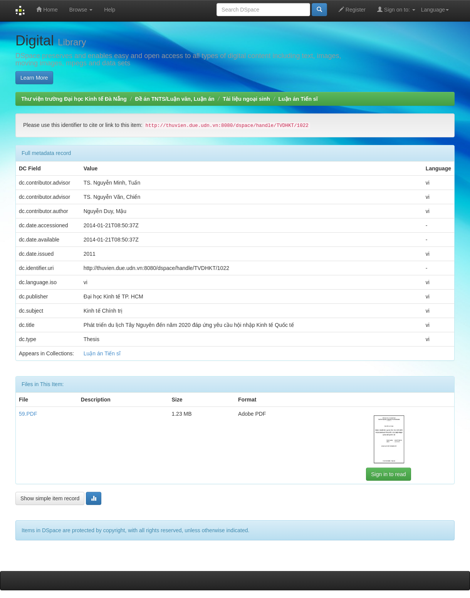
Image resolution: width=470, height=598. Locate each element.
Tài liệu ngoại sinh (246, 99)
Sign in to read (388, 474)
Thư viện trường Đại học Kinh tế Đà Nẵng (74, 99)
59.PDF (28, 414)
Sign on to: (396, 9)
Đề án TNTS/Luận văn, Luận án (175, 99)
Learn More (34, 78)
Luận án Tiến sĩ (297, 99)
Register (352, 9)
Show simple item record (49, 498)
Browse (81, 10)
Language (435, 10)
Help (109, 10)
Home (46, 9)
